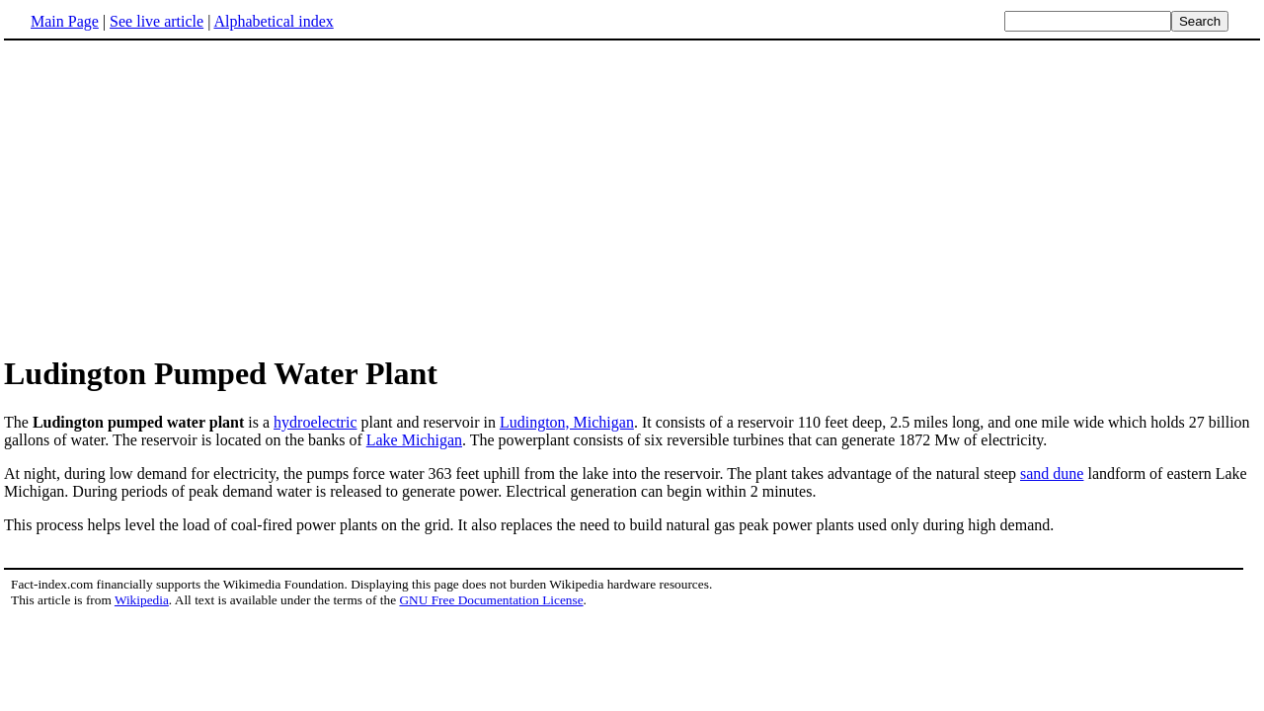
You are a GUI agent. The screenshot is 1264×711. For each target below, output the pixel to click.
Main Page (65, 21)
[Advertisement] (170, 196)
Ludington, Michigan (567, 422)
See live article (156, 21)
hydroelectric (315, 422)
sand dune (1051, 473)
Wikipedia (142, 599)
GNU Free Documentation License (491, 599)
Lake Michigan (414, 440)
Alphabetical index (273, 21)
